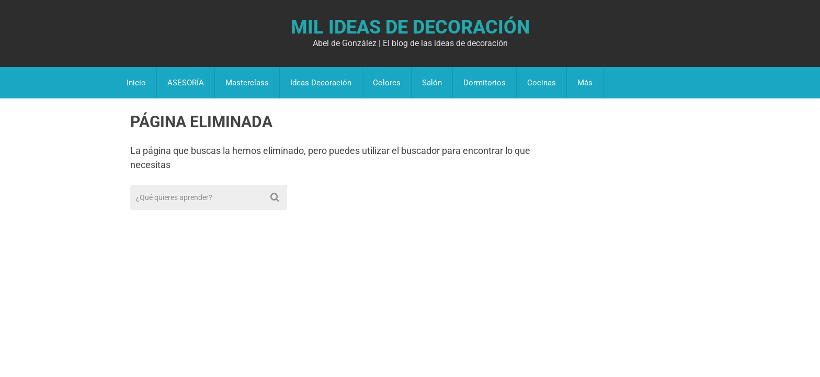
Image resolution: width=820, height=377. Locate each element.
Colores (387, 82)
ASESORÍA (185, 82)
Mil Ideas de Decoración (410, 27)
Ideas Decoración (320, 82)
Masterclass (247, 82)
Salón (432, 82)
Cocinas (541, 82)
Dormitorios (484, 82)
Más (585, 82)
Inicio (136, 82)
